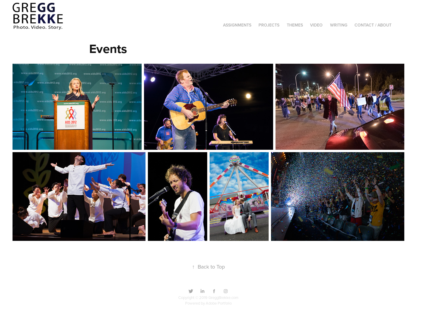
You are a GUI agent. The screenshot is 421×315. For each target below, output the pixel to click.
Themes (295, 25)
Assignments (237, 25)
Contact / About (373, 25)
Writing (338, 25)
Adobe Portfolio (219, 303)
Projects (269, 25)
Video (316, 25)
